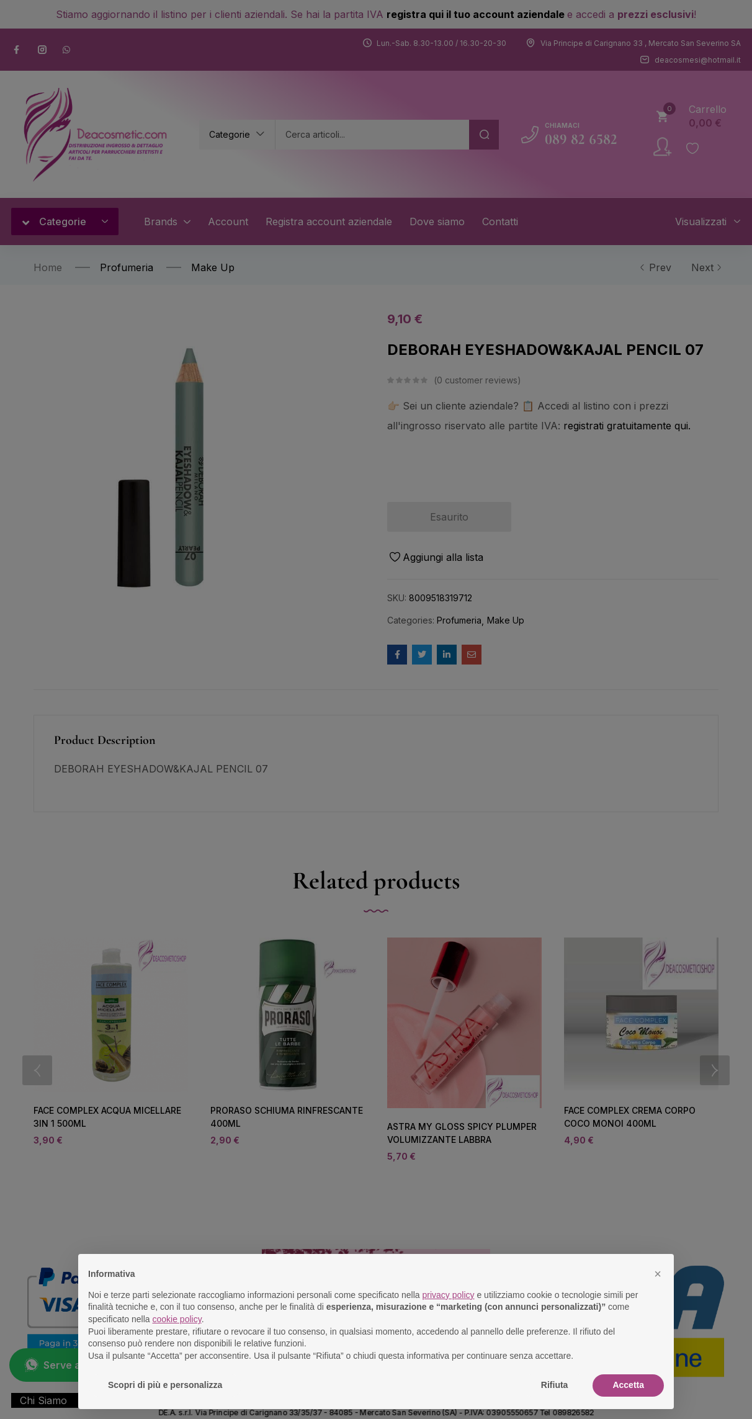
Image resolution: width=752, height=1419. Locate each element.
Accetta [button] (628, 1385)
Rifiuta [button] (554, 1385)
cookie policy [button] (177, 1319)
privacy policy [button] (449, 1295)
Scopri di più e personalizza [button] (165, 1385)
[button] (658, 1274)
